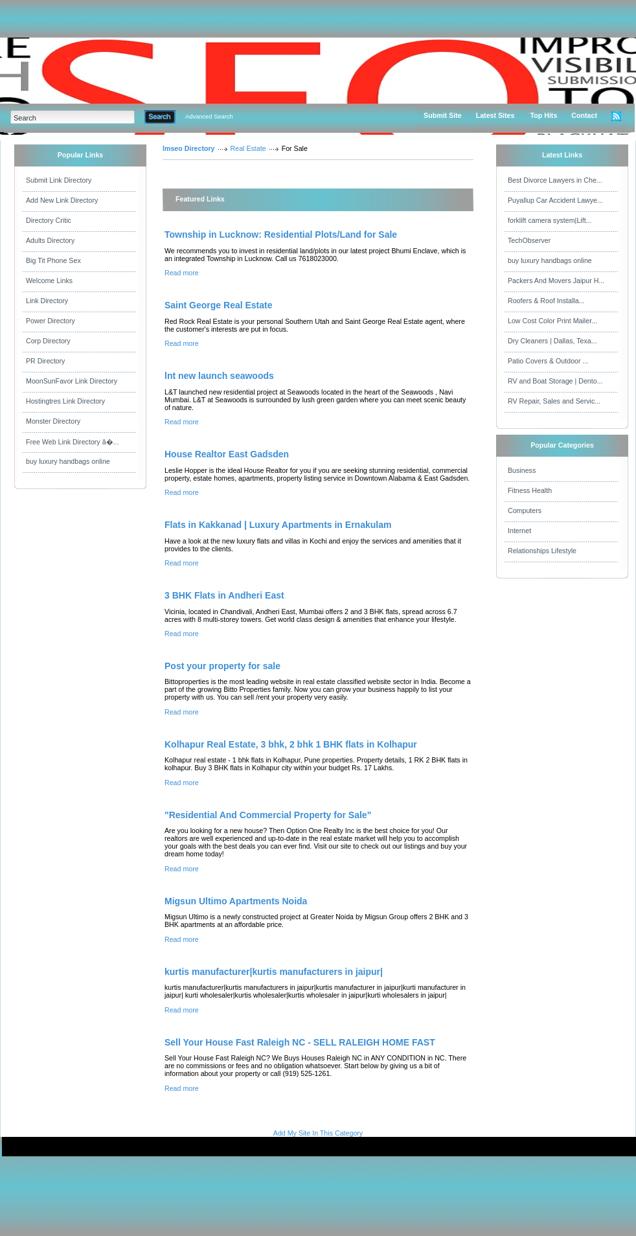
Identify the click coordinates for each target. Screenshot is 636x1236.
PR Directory (45, 361)
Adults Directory (50, 240)
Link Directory (47, 300)
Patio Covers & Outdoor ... (548, 361)
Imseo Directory (189, 148)
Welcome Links (49, 280)
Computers (524, 510)
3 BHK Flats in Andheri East (224, 595)
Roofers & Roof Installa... (546, 300)
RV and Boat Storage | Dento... (555, 381)
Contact (584, 115)
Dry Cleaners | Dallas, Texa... (552, 341)
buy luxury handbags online (68, 461)
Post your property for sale (222, 666)
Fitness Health (530, 490)
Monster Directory (53, 421)
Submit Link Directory (58, 180)
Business (522, 470)
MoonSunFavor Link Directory (71, 381)
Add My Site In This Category (318, 1133)
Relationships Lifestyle (542, 551)
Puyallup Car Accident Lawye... (555, 200)
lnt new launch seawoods (219, 376)
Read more (182, 273)
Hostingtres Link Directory (65, 401)
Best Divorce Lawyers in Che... (555, 180)
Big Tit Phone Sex (53, 260)
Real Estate (248, 148)
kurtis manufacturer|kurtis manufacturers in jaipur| (274, 972)
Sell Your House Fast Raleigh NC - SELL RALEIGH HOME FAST (300, 1042)
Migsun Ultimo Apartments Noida (236, 901)
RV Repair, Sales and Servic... (554, 401)
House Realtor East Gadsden (227, 454)
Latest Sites (495, 115)
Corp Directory (48, 341)
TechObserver (529, 240)
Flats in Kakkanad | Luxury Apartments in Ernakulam (278, 525)
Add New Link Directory (62, 200)
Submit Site (443, 115)
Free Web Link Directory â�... (72, 442)
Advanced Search (209, 116)
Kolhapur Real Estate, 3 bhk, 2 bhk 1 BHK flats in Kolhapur (291, 744)
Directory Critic (48, 220)
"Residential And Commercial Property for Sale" (268, 815)
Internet (519, 530)
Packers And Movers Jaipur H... (556, 280)
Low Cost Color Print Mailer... (552, 321)
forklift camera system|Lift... (550, 220)
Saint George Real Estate (219, 305)
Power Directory (50, 321)
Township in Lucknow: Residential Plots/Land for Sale (281, 234)
